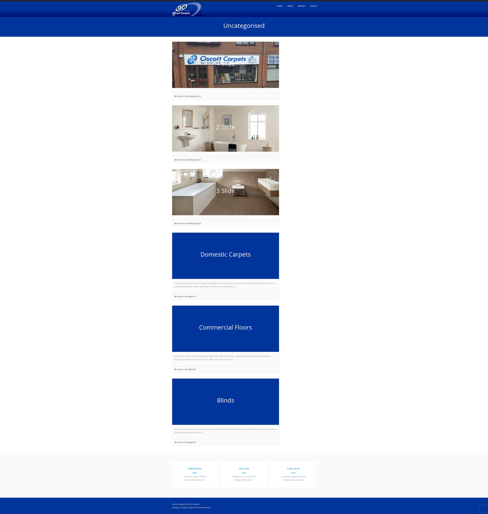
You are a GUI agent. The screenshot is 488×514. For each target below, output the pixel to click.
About (290, 6)
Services (301, 6)
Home (280, 6)
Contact (313, 6)
